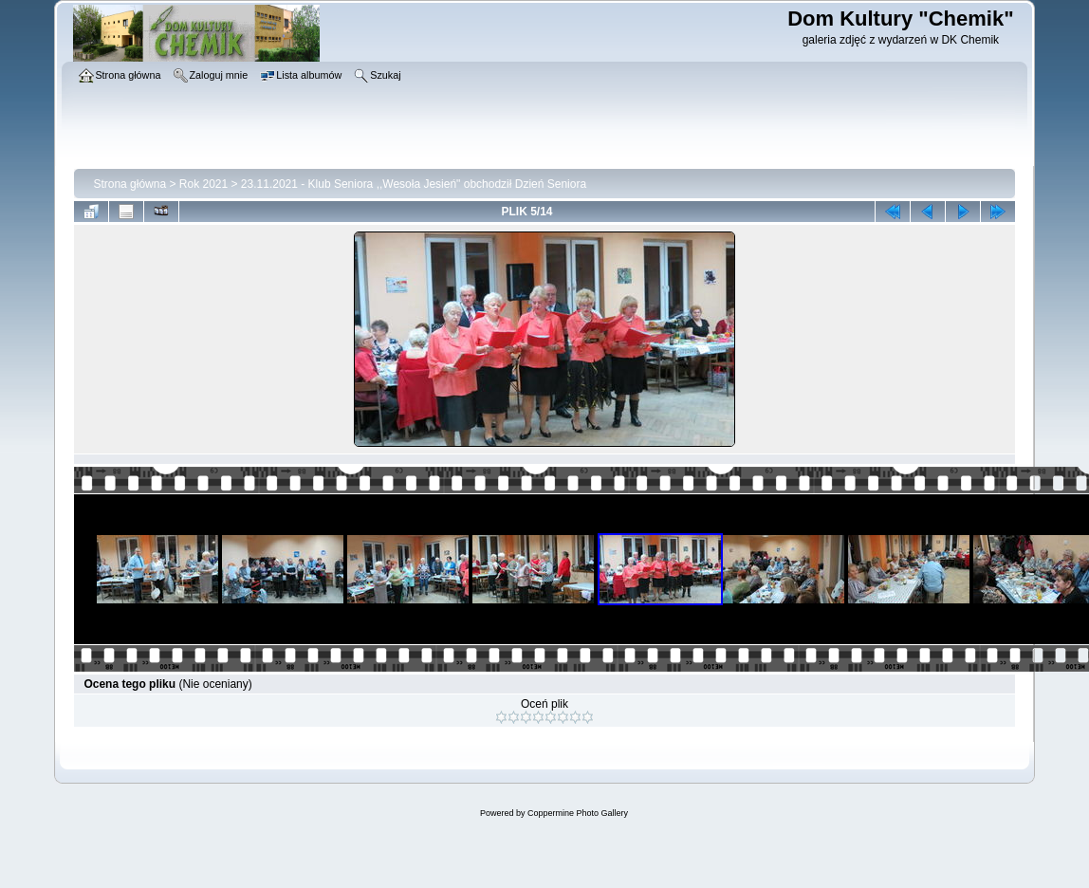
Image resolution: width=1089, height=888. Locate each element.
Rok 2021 (203, 184)
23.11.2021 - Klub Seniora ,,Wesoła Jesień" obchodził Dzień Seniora (413, 184)
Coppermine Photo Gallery (577, 813)
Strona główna (129, 184)
